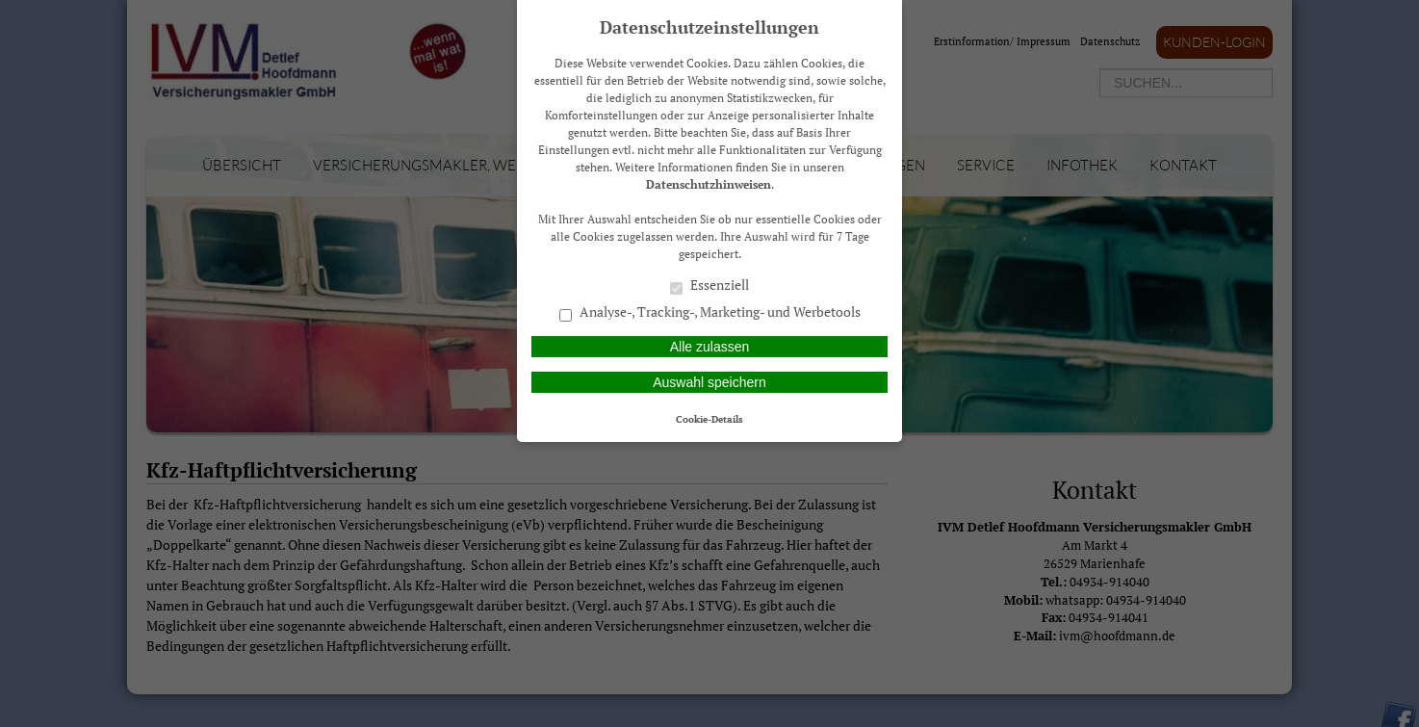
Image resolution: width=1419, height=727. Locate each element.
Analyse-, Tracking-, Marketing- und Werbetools (710, 313)
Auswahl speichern (709, 382)
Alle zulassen (710, 346)
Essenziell (709, 286)
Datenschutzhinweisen (708, 184)
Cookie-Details (709, 419)
